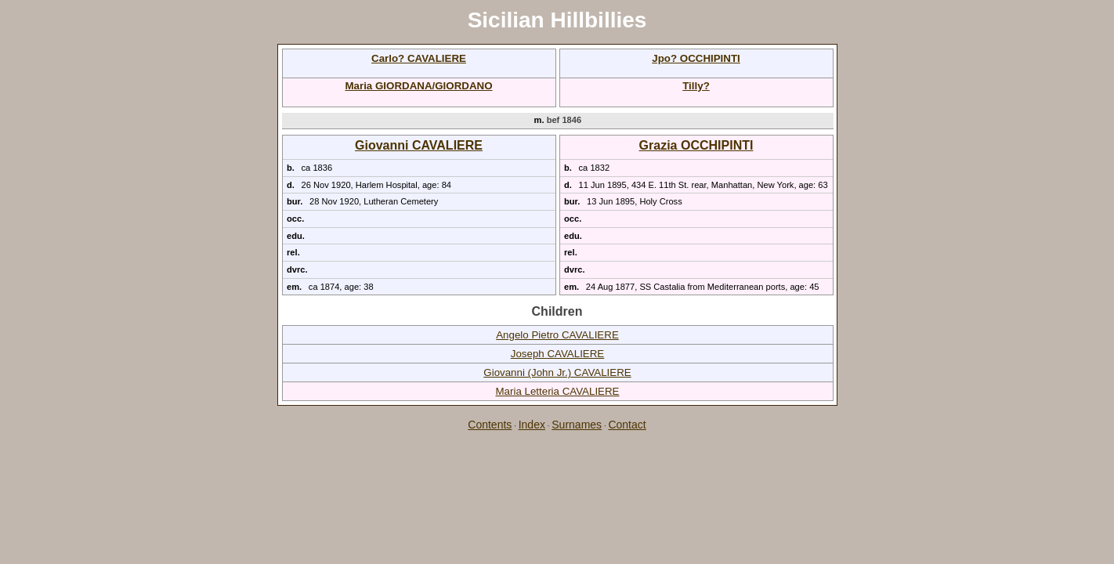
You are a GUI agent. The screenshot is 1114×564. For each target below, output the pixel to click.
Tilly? (696, 86)
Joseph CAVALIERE (558, 354)
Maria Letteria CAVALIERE (557, 391)
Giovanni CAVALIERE (419, 145)
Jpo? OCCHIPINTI (696, 58)
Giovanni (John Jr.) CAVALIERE (557, 372)
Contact (627, 424)
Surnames (577, 424)
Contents (490, 424)
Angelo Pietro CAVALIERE (557, 335)
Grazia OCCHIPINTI (696, 145)
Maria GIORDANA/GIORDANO (418, 86)
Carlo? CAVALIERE (418, 58)
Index (532, 424)
